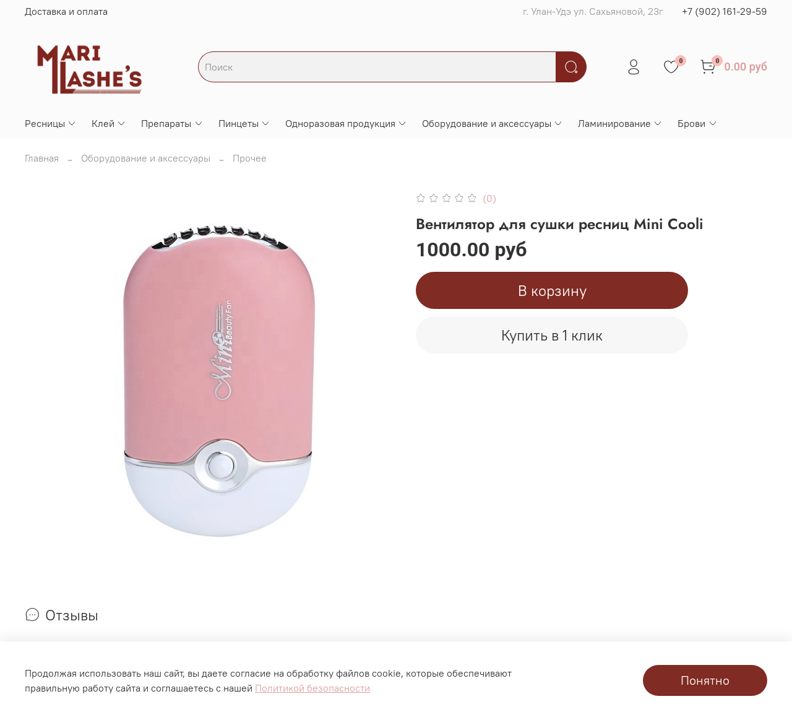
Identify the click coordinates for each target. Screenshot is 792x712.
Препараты (172, 123)
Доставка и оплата (66, 11)
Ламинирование (620, 123)
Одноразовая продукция (346, 123)
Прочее (250, 158)
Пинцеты (244, 123)
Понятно (705, 680)
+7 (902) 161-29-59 (724, 11)
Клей (109, 123)
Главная (42, 158)
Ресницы (51, 123)
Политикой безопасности (312, 688)
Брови (697, 123)
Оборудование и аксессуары (492, 123)
